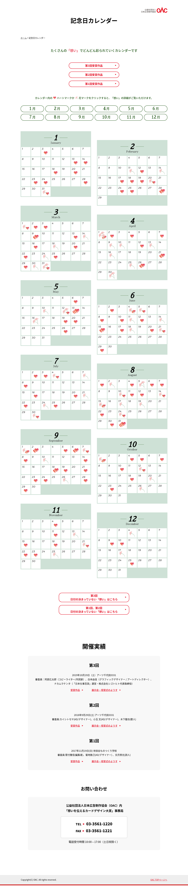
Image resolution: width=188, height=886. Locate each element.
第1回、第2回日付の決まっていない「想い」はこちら (94, 610)
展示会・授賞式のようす (105, 690)
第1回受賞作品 (94, 85)
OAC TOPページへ (158, 880)
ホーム (24, 37)
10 (106, 118)
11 (131, 118)
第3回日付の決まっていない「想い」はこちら (94, 598)
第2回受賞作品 (94, 75)
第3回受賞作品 (94, 66)
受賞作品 (75, 690)
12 (155, 118)
